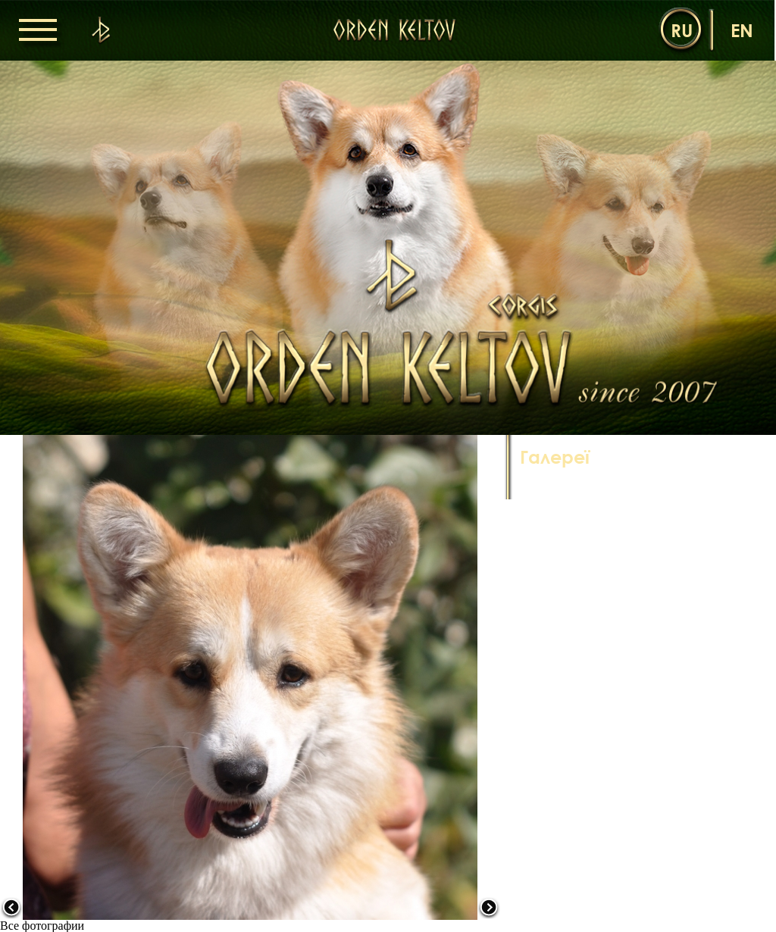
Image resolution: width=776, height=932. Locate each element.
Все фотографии (42, 925)
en (742, 30)
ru (682, 30)
